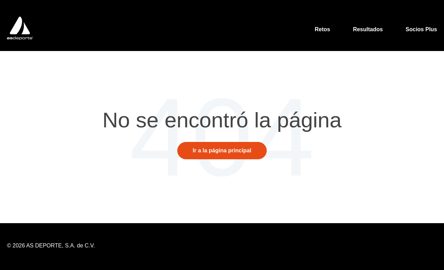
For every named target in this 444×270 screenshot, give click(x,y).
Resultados (368, 29)
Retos (322, 29)
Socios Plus (421, 29)
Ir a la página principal (222, 150)
